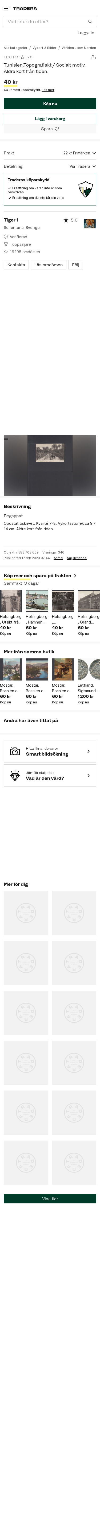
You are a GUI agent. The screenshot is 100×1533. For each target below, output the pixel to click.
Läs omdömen (48, 265)
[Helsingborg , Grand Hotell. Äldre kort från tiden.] (89, 601)
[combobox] (50, 21)
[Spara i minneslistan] (50, 128)
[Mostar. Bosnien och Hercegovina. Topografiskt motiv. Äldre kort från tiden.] (11, 669)
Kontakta (16, 265)
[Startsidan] (25, 8)
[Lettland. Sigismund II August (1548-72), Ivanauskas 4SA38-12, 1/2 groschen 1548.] (89, 669)
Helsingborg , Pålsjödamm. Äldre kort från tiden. (63, 619)
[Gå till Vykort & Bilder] (45, 47)
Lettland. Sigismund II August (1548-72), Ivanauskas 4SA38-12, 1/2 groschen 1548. (88, 688)
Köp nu (50, 103)
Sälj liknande (77, 558)
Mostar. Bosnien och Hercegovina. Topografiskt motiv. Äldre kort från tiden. (11, 688)
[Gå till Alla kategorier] (15, 47)
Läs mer (48, 90)
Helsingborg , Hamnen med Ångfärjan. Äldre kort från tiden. (36, 619)
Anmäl (58, 558)
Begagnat (13, 516)
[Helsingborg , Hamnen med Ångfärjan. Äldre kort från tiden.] (37, 601)
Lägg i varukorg (50, 118)
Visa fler (50, 1198)
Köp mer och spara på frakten (40, 575)
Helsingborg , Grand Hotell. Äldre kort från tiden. (88, 619)
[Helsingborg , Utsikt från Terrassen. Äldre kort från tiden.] (11, 601)
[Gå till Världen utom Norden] (79, 47)
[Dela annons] (93, 57)
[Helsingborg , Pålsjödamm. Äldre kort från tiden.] (63, 601)
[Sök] (90, 21)
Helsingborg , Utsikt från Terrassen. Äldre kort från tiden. (11, 619)
